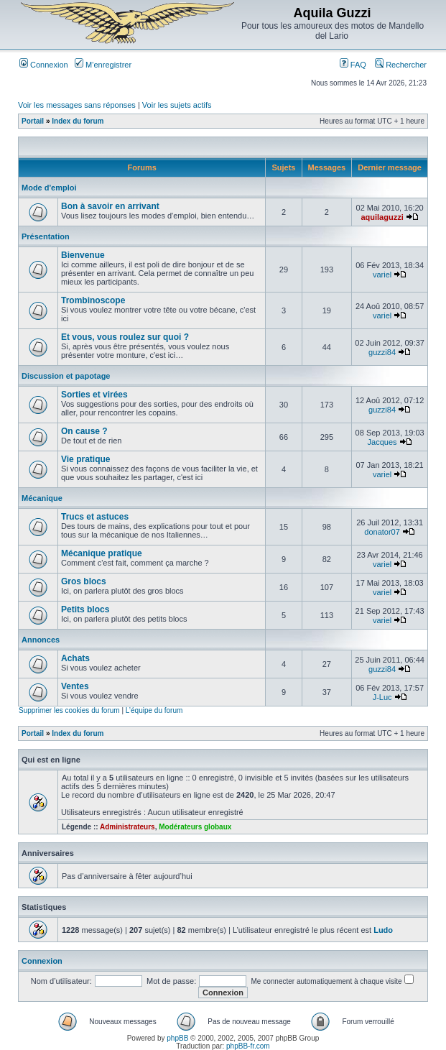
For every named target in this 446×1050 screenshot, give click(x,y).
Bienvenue (83, 255)
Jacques (382, 442)
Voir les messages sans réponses (77, 105)
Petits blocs (85, 609)
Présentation (46, 236)
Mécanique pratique (101, 553)
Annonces (41, 639)
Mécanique (42, 498)
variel (382, 274)
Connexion (43, 64)
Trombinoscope (93, 300)
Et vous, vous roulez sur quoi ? (125, 337)
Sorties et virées (94, 395)
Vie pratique (85, 459)
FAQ (353, 64)
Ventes (75, 686)
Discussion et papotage (66, 376)
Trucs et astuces (95, 517)
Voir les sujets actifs (177, 105)
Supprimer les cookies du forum (69, 710)
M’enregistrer (103, 64)
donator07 (382, 532)
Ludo (383, 930)
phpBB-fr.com (248, 1046)
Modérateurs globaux (195, 827)
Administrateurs (127, 827)
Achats (75, 658)
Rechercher (401, 64)
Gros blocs (83, 581)
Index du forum (77, 121)
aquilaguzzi (382, 217)
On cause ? (84, 431)
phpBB (177, 1038)
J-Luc (382, 697)
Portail (33, 121)
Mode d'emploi (49, 187)
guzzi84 (382, 352)
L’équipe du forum (154, 710)
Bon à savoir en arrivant (110, 206)
